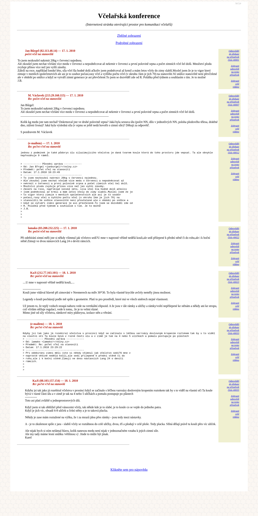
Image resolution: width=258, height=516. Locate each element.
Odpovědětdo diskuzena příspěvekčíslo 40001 (233, 55)
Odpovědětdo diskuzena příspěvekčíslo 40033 (233, 342)
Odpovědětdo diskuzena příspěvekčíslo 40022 (233, 246)
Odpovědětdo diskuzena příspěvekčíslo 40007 (233, 100)
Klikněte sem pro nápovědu (129, 491)
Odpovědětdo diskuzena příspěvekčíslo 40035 (233, 407)
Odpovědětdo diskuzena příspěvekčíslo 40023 (233, 291)
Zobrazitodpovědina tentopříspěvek (234, 70)
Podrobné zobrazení (129, 43)
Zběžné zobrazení (129, 36)
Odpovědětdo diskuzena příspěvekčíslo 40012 (233, 148)
